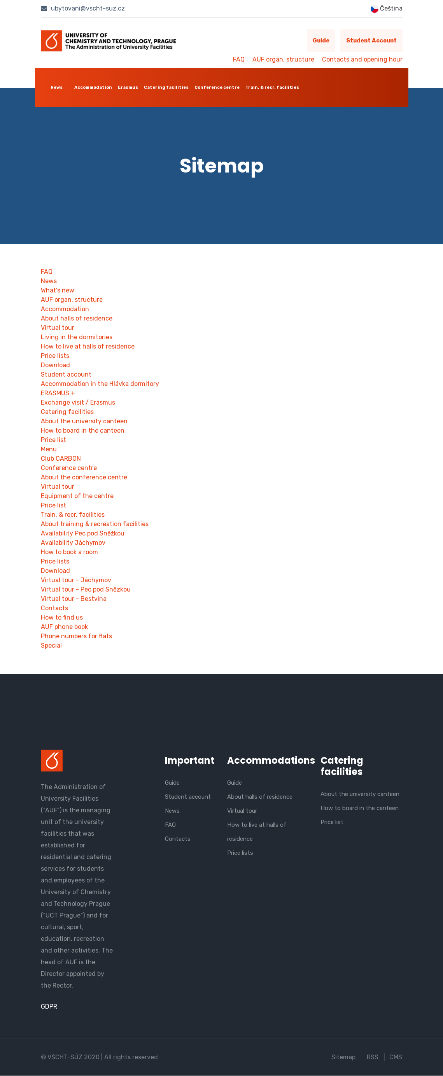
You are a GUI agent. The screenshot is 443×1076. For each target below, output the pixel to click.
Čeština (387, 9)
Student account (370, 40)
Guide (317, 40)
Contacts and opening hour (362, 59)
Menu (49, 449)
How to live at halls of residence (88, 346)
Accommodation (93, 87)
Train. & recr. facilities (272, 87)
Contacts (54, 608)
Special (51, 646)
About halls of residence (76, 318)
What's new (57, 290)
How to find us (62, 618)
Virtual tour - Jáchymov (76, 580)
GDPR (49, 1007)
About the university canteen (84, 421)
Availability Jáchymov (73, 543)
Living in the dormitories (76, 337)
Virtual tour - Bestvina (74, 599)
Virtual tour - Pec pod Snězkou (86, 589)
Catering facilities (166, 87)
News (57, 87)
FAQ (239, 59)
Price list (53, 440)
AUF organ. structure (283, 59)
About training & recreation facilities (95, 524)
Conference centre (217, 87)
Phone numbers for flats (76, 636)
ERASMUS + (58, 393)
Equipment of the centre (77, 496)
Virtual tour (57, 328)
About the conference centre (84, 477)
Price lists (55, 356)
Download (55, 365)
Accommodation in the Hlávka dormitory (100, 384)
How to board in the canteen (82, 431)
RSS (372, 1057)
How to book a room (69, 552)
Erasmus (128, 87)
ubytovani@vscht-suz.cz (83, 8)
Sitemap (343, 1057)
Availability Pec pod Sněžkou (82, 533)
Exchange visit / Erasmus (78, 403)
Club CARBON (61, 459)
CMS (396, 1057)
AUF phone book (64, 627)
